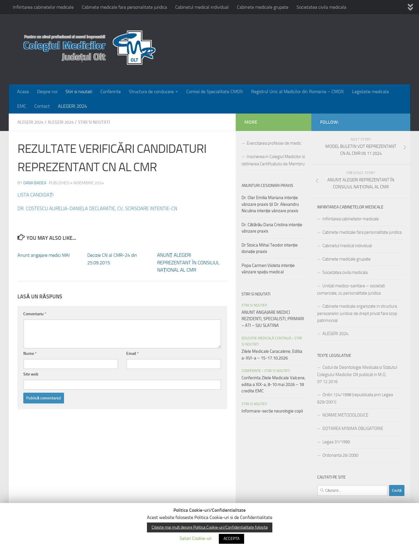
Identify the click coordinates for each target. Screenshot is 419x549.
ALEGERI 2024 (72, 106)
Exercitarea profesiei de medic (274, 143)
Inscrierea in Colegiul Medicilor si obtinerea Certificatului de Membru (273, 160)
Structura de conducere (151, 91)
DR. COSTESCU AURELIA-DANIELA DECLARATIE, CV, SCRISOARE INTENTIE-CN (103, 208)
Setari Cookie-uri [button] (196, 538)
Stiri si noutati (78, 91)
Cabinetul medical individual (202, 7)
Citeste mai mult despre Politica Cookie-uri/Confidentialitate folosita (210, 527)
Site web (30, 373)
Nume (30, 353)
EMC (21, 106)
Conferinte (110, 91)
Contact (42, 106)
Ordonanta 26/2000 (340, 455)
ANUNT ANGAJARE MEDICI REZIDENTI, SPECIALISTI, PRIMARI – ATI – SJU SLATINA (273, 319)
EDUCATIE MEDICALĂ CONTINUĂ (266, 338)
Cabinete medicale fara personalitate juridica (124, 7)
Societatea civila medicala (321, 7)
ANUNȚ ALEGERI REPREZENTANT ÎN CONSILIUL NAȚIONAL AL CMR (188, 262)
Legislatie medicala (370, 91)
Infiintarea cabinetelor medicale (43, 7)
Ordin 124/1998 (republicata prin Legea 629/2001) (355, 398)
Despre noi (47, 91)
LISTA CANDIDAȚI (36, 194)
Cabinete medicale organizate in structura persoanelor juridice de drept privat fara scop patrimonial (357, 313)
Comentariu (34, 313)
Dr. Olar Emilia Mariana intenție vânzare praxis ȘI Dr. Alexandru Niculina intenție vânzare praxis (270, 204)
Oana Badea (34, 182)
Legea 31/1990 (336, 441)
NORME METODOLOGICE (345, 415)
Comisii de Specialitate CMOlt (214, 91)
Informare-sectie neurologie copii (272, 411)
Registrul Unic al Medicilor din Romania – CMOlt (297, 91)
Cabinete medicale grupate (262, 7)
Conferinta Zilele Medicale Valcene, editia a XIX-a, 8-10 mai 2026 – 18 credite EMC (274, 384)
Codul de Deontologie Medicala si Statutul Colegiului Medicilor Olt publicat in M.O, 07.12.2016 (357, 374)
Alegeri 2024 (65, 122)
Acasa (23, 91)
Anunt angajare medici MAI (45, 255)
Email (132, 353)
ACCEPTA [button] (231, 538)
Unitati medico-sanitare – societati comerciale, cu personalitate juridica (351, 289)
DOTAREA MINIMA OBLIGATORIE (352, 428)
